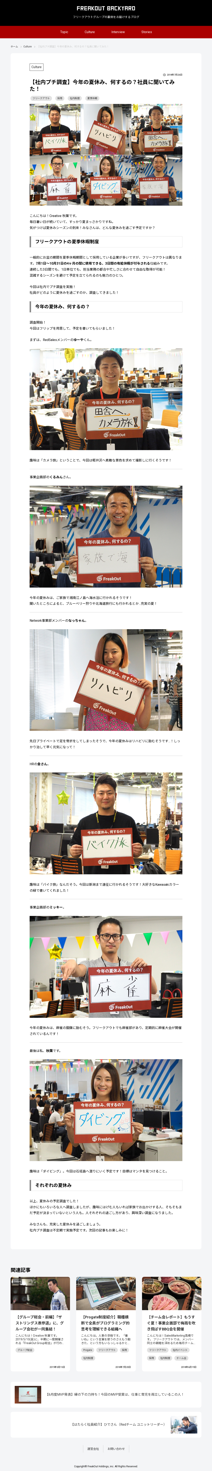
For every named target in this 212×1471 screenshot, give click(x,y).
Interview (118, 32)
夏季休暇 (92, 98)
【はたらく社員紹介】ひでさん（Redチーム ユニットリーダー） (119, 1424)
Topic (64, 32)
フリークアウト (41, 98)
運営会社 (93, 1449)
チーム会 (181, 1358)
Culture (90, 32)
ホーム (14, 46)
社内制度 (75, 98)
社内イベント (180, 1350)
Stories (146, 32)
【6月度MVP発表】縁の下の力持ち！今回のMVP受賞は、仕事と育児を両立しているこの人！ (114, 1394)
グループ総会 (25, 1350)
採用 (59, 98)
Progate (87, 1350)
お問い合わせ (116, 1449)
